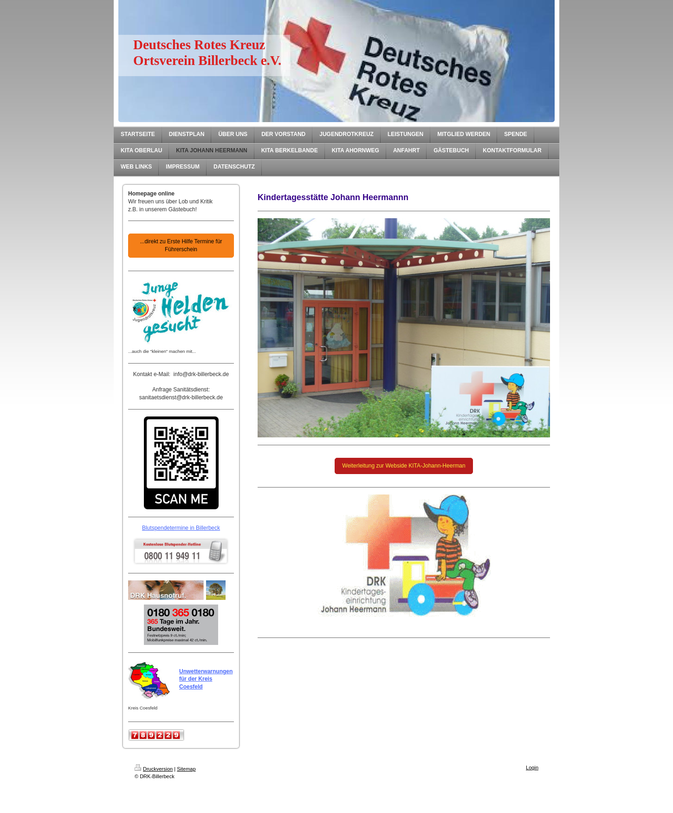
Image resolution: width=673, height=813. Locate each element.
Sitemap (186, 769)
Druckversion (154, 769)
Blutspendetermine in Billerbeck (181, 528)
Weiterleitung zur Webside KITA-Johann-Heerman (403, 465)
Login (532, 767)
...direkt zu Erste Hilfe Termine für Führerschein (181, 245)
